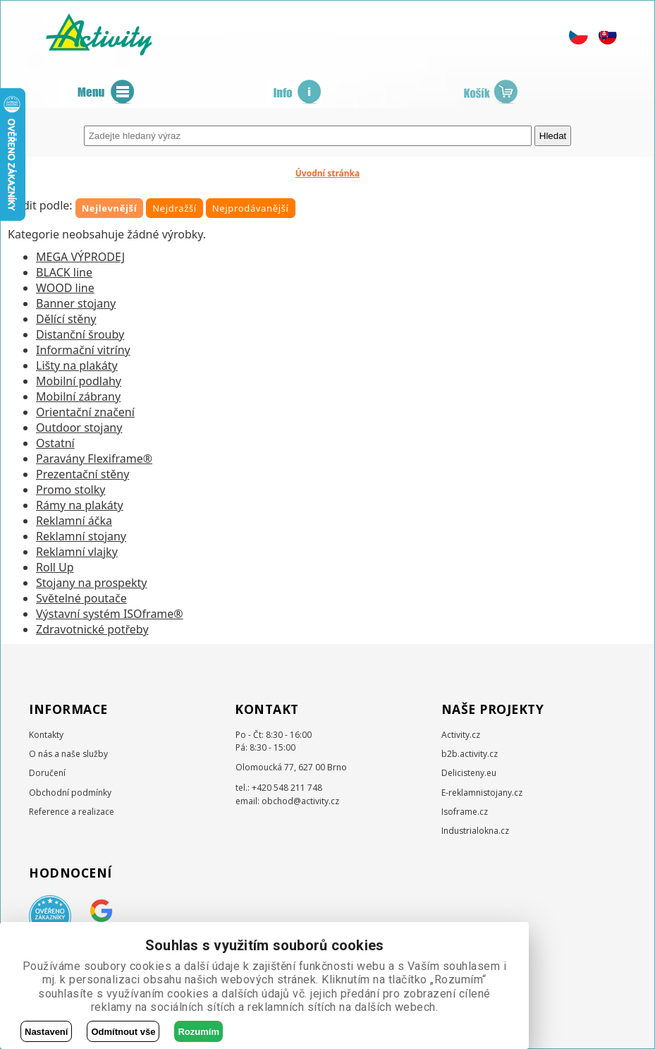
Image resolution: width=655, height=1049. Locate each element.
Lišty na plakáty (77, 365)
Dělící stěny (66, 319)
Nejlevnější (109, 208)
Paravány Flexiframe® (94, 458)
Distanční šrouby (80, 334)
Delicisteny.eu (468, 773)
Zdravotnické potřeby (92, 629)
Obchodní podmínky (70, 793)
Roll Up (55, 567)
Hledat (553, 136)
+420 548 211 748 (287, 788)
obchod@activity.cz (300, 801)
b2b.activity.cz (469, 754)
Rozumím (198, 1031)
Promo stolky (70, 489)
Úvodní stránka (327, 173)
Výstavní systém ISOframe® (109, 613)
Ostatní (55, 443)
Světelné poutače (81, 598)
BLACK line (64, 272)
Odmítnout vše (123, 1031)
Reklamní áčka (74, 520)
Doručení (47, 773)
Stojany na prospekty (91, 582)
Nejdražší (174, 208)
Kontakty (46, 735)
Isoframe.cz (464, 812)
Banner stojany (76, 303)
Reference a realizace (71, 812)
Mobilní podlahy (78, 381)
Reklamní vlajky (77, 551)
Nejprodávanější (250, 208)
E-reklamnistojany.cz (481, 793)
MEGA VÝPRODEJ (80, 257)
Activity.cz (460, 735)
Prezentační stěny (82, 474)
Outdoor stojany (79, 427)
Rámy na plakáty (79, 505)
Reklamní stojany (81, 536)
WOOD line (65, 288)
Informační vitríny (83, 350)
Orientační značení (85, 412)
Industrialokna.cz (475, 831)
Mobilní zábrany (78, 396)
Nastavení (46, 1031)
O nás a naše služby (68, 754)
